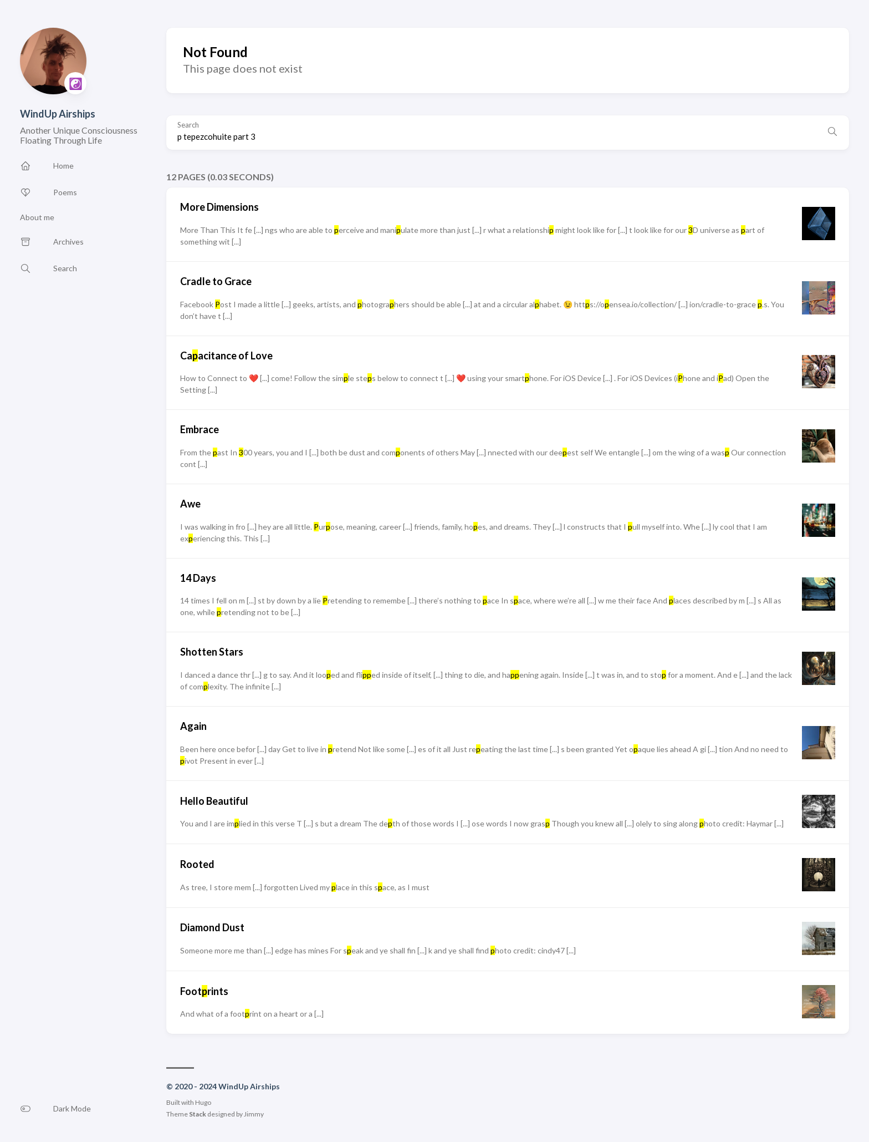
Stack (197, 1114)
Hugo (203, 1102)
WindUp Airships (57, 114)
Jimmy (254, 1114)
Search (188, 125)
